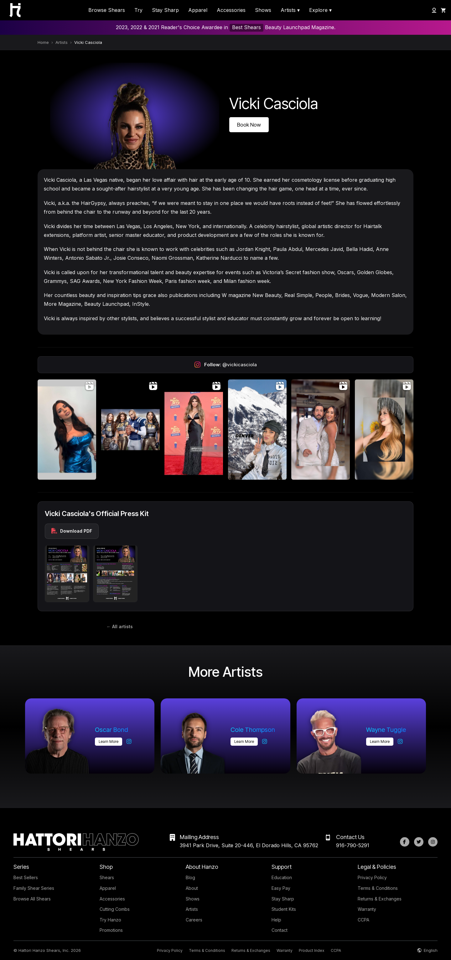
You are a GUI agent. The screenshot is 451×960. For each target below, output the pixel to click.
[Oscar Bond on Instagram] (129, 742)
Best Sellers (25, 877)
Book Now (249, 125)
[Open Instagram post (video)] (67, 429)
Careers (194, 919)
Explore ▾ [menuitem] (320, 10)
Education (282, 877)
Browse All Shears (32, 898)
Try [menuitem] (138, 10)
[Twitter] (418, 842)
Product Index (311, 950)
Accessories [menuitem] (231, 10)
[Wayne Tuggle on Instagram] (400, 742)
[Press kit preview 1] (67, 573)
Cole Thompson (253, 729)
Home (43, 42)
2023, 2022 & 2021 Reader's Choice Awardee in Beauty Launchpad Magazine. (225, 28)
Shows (193, 898)
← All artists (119, 626)
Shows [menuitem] (263, 10)
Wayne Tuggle (386, 729)
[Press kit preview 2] (115, 573)
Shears (107, 877)
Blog (190, 877)
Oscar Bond (111, 729)
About (192, 888)
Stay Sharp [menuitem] (165, 10)
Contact (280, 930)
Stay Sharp (283, 898)
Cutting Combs (115, 909)
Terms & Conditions (378, 888)
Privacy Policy (372, 877)
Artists (61, 42)
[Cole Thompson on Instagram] (264, 742)
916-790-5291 (352, 845)
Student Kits (284, 909)
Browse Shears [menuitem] (106, 10)
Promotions (111, 930)
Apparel (108, 888)
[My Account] (434, 10)
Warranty (367, 909)
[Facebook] (404, 842)
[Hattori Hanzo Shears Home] (12, 10)
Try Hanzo (110, 919)
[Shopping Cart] (443, 10)
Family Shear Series (33, 888)
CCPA (363, 919)
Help (276, 919)
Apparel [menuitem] (197, 10)
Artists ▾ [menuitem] (290, 10)
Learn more (108, 741)
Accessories (112, 898)
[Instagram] (433, 842)
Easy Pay (281, 888)
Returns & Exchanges (380, 898)
